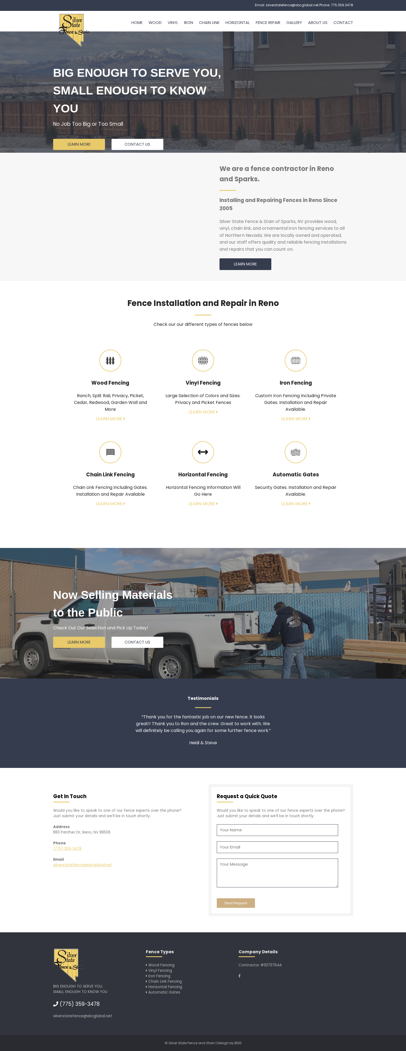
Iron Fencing (158, 976)
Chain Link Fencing (164, 981)
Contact (343, 22)
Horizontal (237, 22)
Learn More (79, 144)
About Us (317, 22)
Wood (155, 22)
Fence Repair (268, 22)
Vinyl (173, 22)
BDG (238, 1043)
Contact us (137, 144)
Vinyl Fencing (159, 970)
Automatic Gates (163, 992)
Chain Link (209, 22)
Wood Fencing (160, 965)
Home (137, 22)
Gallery (294, 22)
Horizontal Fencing (164, 986)
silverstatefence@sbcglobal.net (292, 5)
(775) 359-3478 (67, 848)
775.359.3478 (342, 5)
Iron (188, 22)
